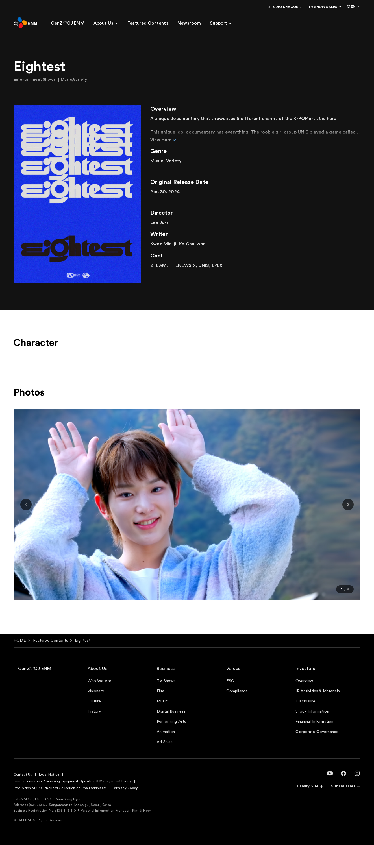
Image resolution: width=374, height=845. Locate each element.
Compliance (237, 691)
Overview (304, 681)
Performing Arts (171, 722)
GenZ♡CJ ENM (34, 668)
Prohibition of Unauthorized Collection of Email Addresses (60, 788)
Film (160, 691)
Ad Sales (165, 742)
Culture (94, 701)
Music (162, 701)
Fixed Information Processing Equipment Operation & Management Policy (72, 781)
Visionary (96, 691)
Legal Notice (49, 774)
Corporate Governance (316, 732)
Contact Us (23, 774)
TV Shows (166, 681)
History (94, 711)
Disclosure (305, 701)
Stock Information (312, 711)
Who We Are (99, 681)
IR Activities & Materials (317, 691)
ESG (230, 681)
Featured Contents (50, 641)
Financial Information (314, 722)
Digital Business (171, 711)
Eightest (82, 641)
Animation (166, 732)
